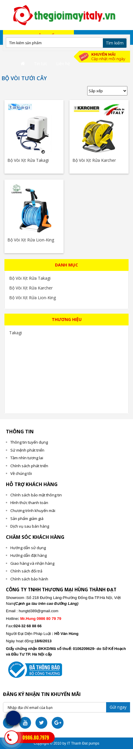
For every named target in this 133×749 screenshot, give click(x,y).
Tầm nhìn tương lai (26, 457)
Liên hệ (63, 63)
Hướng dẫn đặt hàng (28, 555)
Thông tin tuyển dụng (29, 442)
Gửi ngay (118, 707)
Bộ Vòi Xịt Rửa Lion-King (30, 240)
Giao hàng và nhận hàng (32, 563)
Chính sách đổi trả (26, 571)
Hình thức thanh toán (29, 502)
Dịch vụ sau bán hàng (29, 526)
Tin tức (40, 63)
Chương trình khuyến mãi (32, 510)
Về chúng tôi (21, 473)
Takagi (15, 332)
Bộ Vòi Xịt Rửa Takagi (28, 160)
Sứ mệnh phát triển (27, 450)
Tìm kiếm (115, 43)
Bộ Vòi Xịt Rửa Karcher (94, 160)
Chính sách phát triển (29, 465)
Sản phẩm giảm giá (26, 518)
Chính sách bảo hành (29, 579)
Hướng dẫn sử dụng (28, 547)
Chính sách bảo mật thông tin (36, 495)
